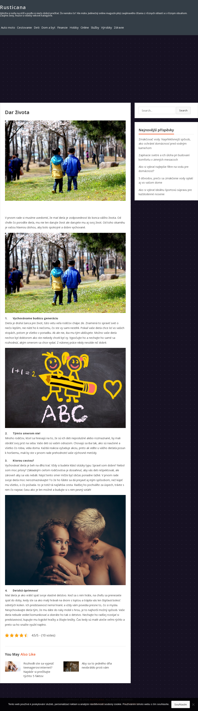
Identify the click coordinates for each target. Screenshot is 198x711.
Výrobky (106, 27)
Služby (95, 27)
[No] (193, 704)
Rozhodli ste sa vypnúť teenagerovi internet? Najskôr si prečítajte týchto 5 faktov (38, 669)
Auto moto (8, 27)
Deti (36, 27)
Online (85, 27)
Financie (62, 27)
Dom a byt (48, 27)
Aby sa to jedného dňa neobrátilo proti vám (97, 665)
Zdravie (119, 27)
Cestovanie (24, 27)
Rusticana (13, 7)
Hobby (74, 27)
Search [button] (183, 110)
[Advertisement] (99, 64)
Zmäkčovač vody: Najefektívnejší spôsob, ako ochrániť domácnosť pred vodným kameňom (165, 143)
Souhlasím (180, 704)
